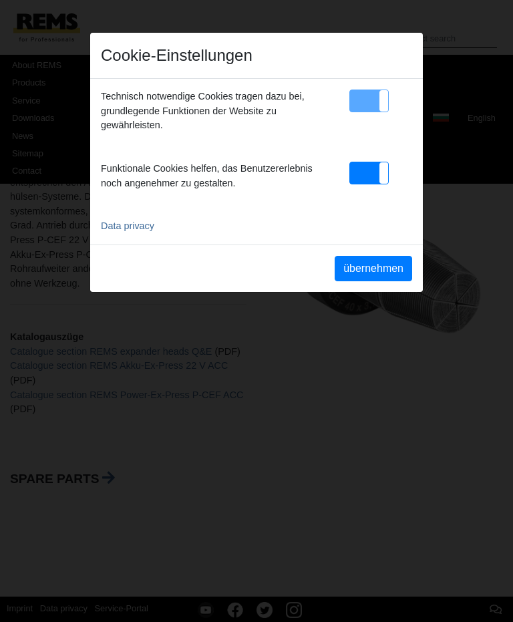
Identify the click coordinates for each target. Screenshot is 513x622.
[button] (369, 101)
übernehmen (373, 268)
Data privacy (127, 225)
